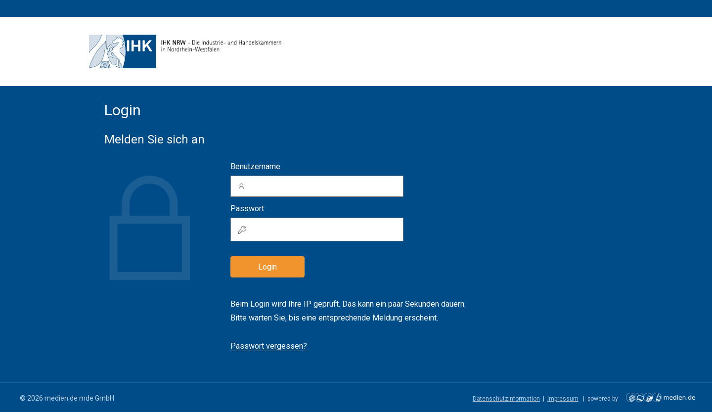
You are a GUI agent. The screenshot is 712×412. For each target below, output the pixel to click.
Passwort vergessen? (268, 346)
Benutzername (255, 166)
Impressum (562, 398)
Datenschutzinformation (506, 398)
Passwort (247, 208)
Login (267, 267)
